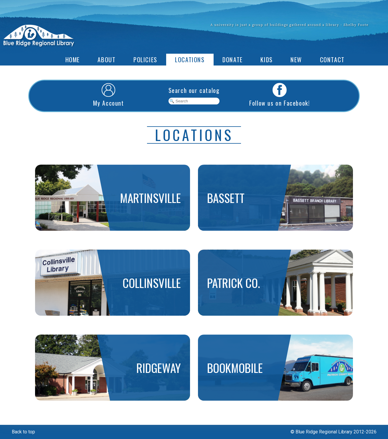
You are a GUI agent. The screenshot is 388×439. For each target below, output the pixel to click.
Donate (232, 59)
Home (72, 59)
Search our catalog (194, 90)
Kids (266, 59)
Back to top (23, 432)
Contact (332, 59)
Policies (145, 59)
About (106, 59)
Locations (189, 59)
